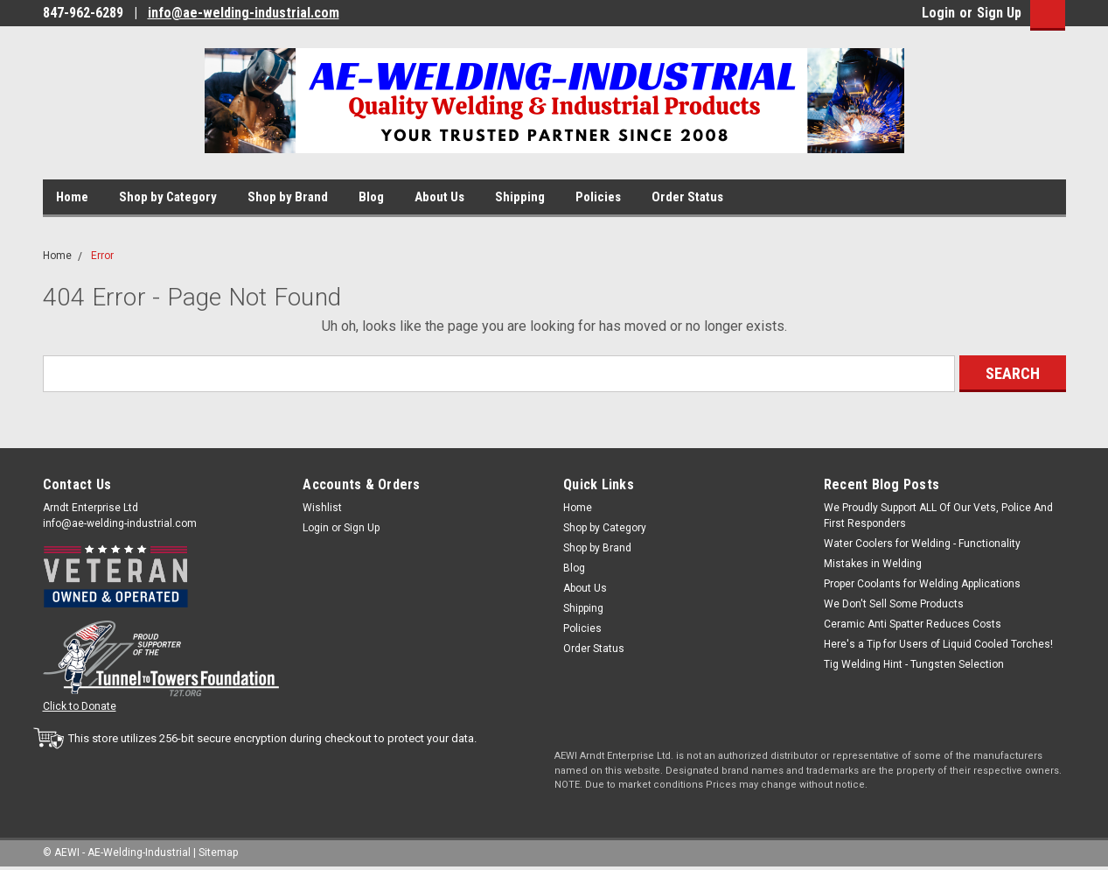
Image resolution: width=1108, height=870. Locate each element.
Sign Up (999, 12)
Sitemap (218, 852)
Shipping (520, 197)
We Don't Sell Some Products (894, 604)
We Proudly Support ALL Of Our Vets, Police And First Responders (938, 516)
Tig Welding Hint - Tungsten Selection (914, 664)
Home (72, 197)
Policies (598, 197)
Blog (371, 197)
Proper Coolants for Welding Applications (922, 584)
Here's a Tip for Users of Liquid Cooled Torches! (938, 644)
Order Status (687, 197)
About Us (439, 197)
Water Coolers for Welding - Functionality (922, 543)
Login (938, 12)
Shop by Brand (287, 197)
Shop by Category (168, 197)
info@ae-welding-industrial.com (243, 12)
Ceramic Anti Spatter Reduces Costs (912, 624)
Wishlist (322, 508)
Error (102, 255)
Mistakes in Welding (873, 564)
